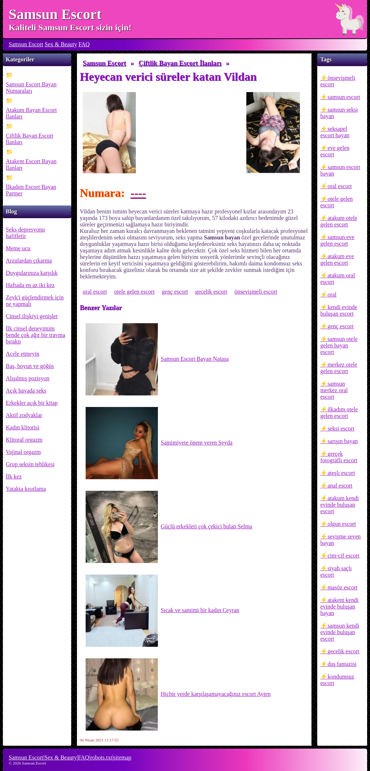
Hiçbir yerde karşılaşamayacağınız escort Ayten (178, 694)
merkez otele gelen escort (338, 367)
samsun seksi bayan (339, 113)
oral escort (339, 186)
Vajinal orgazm (23, 452)
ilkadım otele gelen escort (339, 412)
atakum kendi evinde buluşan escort (339, 504)
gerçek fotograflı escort (338, 457)
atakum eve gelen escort (337, 259)
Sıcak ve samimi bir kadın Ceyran (162, 611)
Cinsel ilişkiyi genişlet (31, 316)
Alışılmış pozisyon (27, 378)
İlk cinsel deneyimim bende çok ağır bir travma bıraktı (35, 335)
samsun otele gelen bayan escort (338, 345)
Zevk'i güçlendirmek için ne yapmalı (35, 300)
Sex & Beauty (61, 44)
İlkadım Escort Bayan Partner (31, 190)
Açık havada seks (26, 390)
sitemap (122, 757)
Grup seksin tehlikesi (30, 464)
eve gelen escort (334, 151)
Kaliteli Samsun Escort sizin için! (70, 27)
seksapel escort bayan (334, 132)
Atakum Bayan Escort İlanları (31, 113)
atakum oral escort (337, 278)
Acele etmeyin (22, 354)
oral (331, 294)
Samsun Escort (55, 14)
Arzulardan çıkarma (29, 260)
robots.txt (101, 757)
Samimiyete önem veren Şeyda (159, 443)
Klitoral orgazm (24, 440)
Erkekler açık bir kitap (32, 403)
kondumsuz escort (337, 679)
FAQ (84, 44)
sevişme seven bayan (340, 539)
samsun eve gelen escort (337, 240)
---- (138, 192)
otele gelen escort (336, 202)
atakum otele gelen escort (338, 221)
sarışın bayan (342, 441)
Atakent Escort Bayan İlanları (31, 164)
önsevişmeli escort (337, 81)
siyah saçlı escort (336, 571)
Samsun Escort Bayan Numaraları (31, 87)
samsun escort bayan (340, 170)
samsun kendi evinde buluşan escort (339, 632)
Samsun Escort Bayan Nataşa (157, 359)
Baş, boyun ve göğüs (30, 366)
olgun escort (341, 524)
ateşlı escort (341, 473)
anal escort (339, 485)
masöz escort (342, 587)
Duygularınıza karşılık (32, 273)
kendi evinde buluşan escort (338, 310)
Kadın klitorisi (22, 427)
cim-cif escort (343, 556)
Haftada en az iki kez (30, 285)
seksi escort (340, 428)
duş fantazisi (341, 664)
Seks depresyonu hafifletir (25, 232)
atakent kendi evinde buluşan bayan (339, 606)
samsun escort (343, 97)
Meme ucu (18, 248)
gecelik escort (343, 651)
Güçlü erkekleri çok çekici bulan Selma (169, 527)
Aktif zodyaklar (24, 415)
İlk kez (14, 476)
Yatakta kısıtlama (26, 489)
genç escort (340, 326)
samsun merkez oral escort (334, 390)
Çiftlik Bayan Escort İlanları (29, 139)
